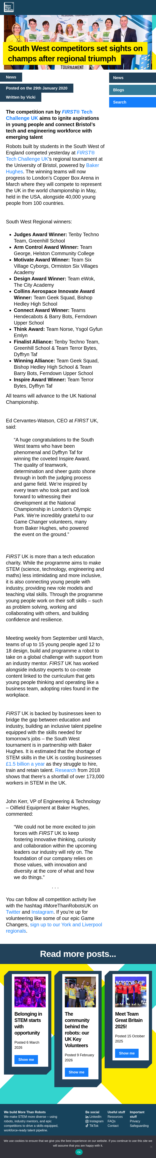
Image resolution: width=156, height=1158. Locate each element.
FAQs (111, 1121)
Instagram (42, 912)
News (118, 78)
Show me (26, 1060)
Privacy (135, 1121)
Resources (115, 1116)
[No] (151, 1147)
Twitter (13, 912)
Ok (79, 1152)
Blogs (118, 90)
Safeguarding (139, 1125)
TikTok (91, 1125)
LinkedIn (93, 1116)
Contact (113, 1125)
